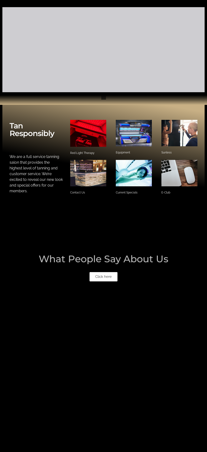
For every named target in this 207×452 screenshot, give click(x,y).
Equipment (123, 152)
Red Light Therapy (82, 153)
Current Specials (127, 192)
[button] (103, 276)
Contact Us (77, 192)
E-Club (165, 192)
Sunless (166, 152)
